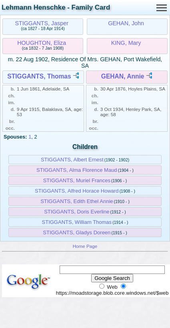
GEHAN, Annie (122, 76)
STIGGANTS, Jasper (41, 23)
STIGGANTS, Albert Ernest (72, 160)
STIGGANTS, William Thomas (77, 222)
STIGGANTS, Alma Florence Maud (76, 170)
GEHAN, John (126, 23)
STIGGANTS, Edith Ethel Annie (76, 201)
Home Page (85, 246)
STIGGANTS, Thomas (39, 76)
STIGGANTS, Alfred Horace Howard (77, 191)
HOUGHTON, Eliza (41, 43)
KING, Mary (126, 43)
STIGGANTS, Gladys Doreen (76, 232)
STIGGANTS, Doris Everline (76, 212)
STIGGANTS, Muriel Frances (76, 180)
